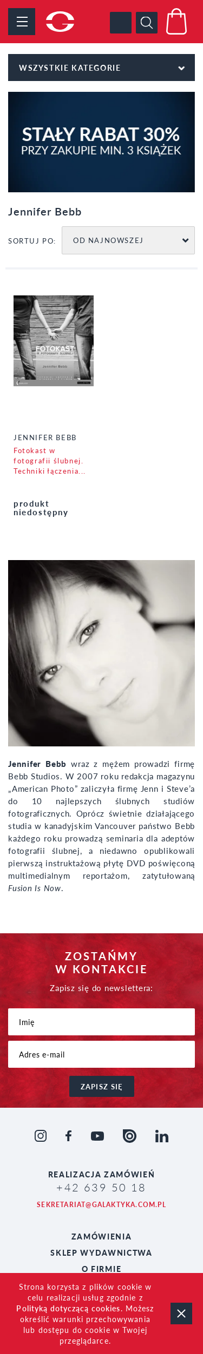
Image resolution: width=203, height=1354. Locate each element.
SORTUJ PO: (32, 240)
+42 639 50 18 (101, 1187)
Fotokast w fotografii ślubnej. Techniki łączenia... (50, 460)
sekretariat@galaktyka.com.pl (101, 1204)
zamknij (181, 1313)
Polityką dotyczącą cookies (68, 1308)
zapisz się (102, 1086)
